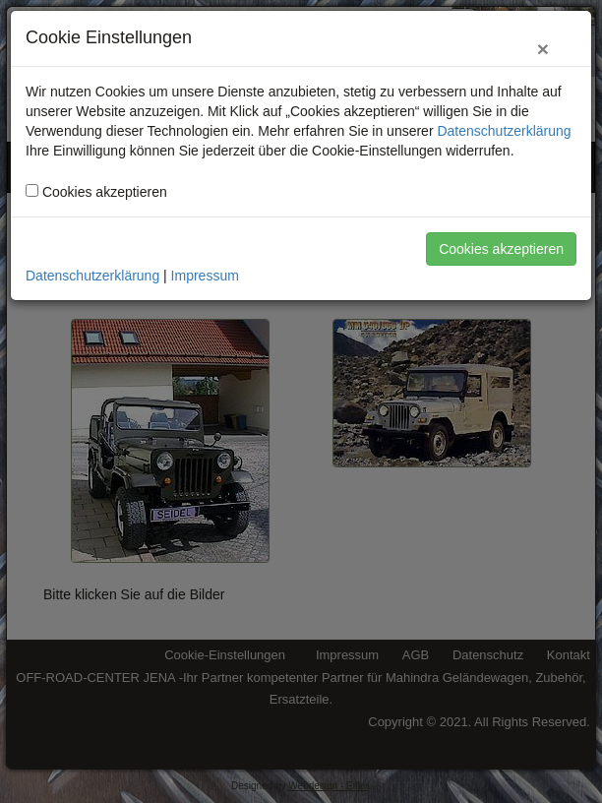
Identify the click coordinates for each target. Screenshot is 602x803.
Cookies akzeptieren (501, 249)
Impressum (205, 275)
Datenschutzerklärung (504, 131)
